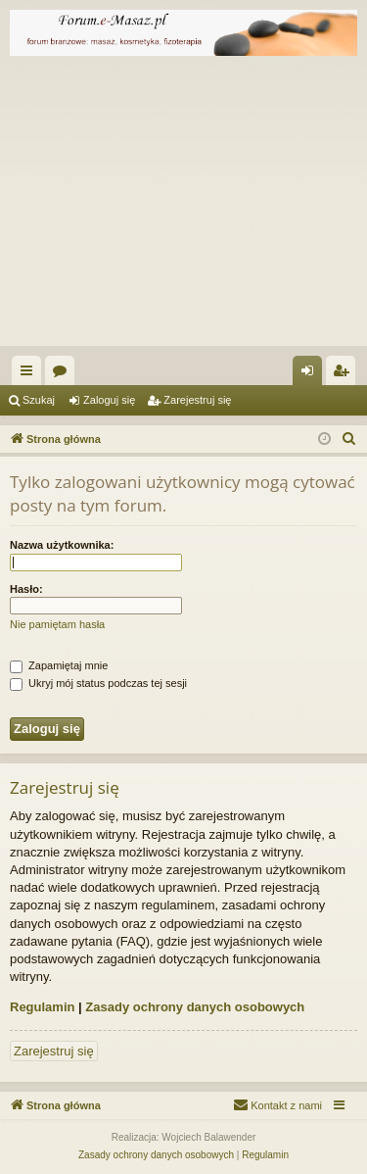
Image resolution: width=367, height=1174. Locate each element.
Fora (63, 374)
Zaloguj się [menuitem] (311, 374)
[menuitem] (349, 439)
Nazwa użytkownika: (62, 545)
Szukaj (39, 400)
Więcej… (30, 374)
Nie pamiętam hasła (57, 624)
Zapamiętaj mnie (59, 665)
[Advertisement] (183, 205)
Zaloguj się (109, 400)
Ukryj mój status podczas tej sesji (98, 683)
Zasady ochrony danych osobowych (194, 1007)
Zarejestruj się (197, 400)
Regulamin (42, 1007)
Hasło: (26, 589)
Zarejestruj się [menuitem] (344, 374)
